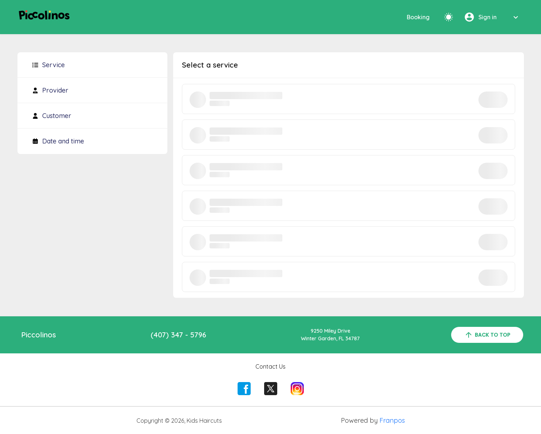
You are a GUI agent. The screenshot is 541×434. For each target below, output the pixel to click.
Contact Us (270, 366)
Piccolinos (38, 334)
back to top (487, 334)
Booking (418, 17)
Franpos (392, 420)
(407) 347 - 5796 (178, 334)
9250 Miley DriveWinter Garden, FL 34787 (330, 335)
